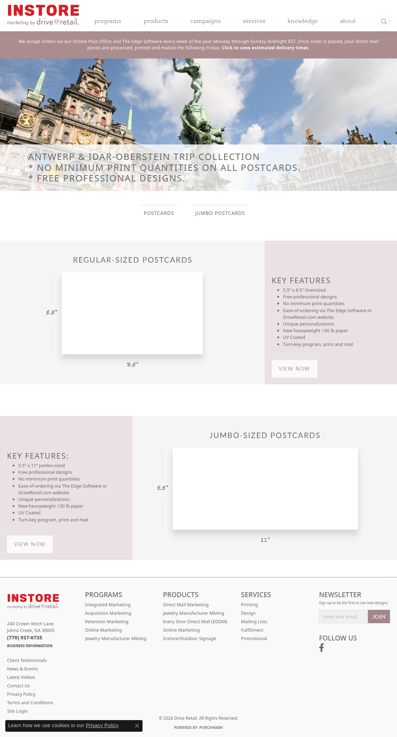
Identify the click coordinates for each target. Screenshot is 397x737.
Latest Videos (21, 677)
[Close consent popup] (137, 726)
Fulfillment (252, 630)
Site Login (17, 711)
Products (156, 21)
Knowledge (302, 21)
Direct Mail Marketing (186, 604)
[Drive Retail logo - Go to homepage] (43, 19)
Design (248, 613)
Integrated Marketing (108, 604)
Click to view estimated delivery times (265, 48)
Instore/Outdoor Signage (189, 638)
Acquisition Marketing (108, 613)
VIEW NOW (294, 368)
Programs (107, 21)
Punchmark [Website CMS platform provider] (211, 727)
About (348, 21)
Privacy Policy (21, 694)
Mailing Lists (254, 621)
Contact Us (18, 685)
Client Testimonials (27, 660)
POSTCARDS (159, 213)
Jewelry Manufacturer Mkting (115, 638)
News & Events (22, 668)
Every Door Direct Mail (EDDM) (195, 621)
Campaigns (205, 21)
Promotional (254, 638)
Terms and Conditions (30, 702)
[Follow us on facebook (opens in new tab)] (321, 648)
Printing (249, 604)
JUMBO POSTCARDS (220, 213)
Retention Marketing (107, 621)
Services (254, 21)
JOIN (378, 616)
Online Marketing (103, 630)
